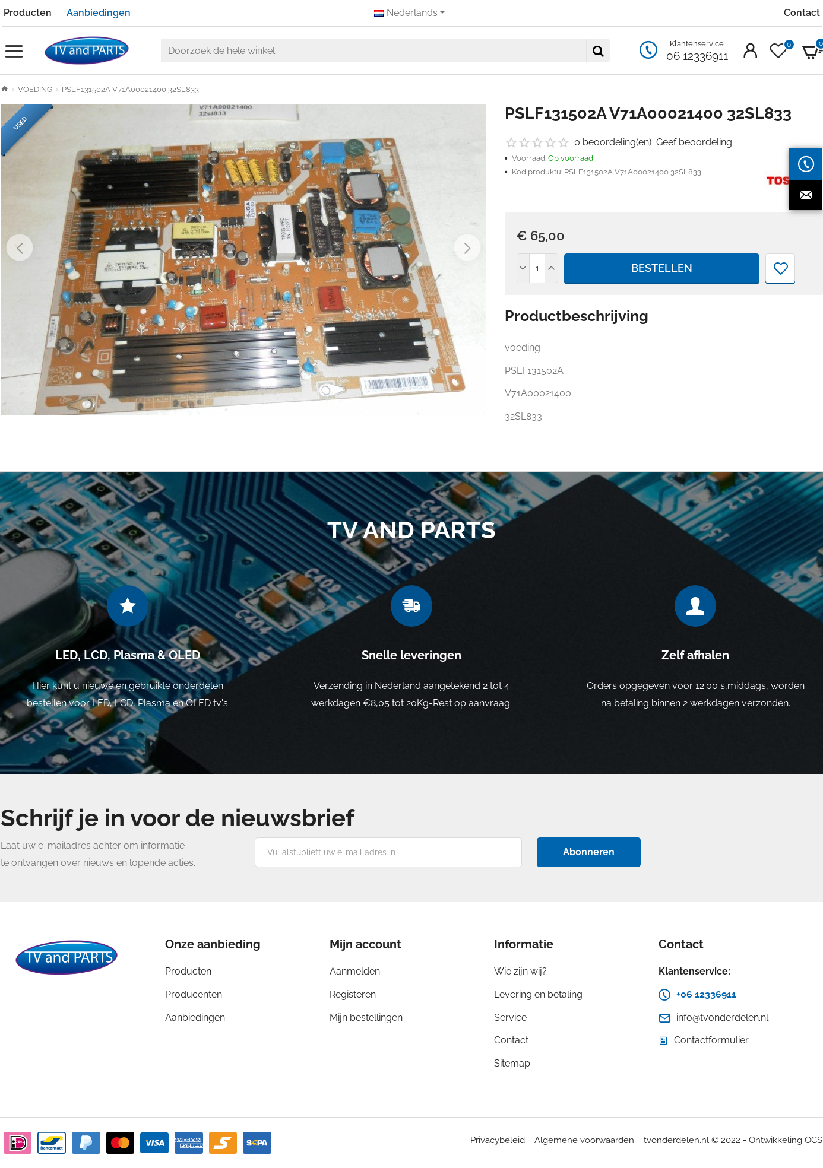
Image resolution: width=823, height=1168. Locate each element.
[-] (523, 268)
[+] (551, 268)
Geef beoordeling (694, 142)
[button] (20, 247)
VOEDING (35, 89)
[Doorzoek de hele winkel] (598, 50)
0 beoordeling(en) (612, 142)
